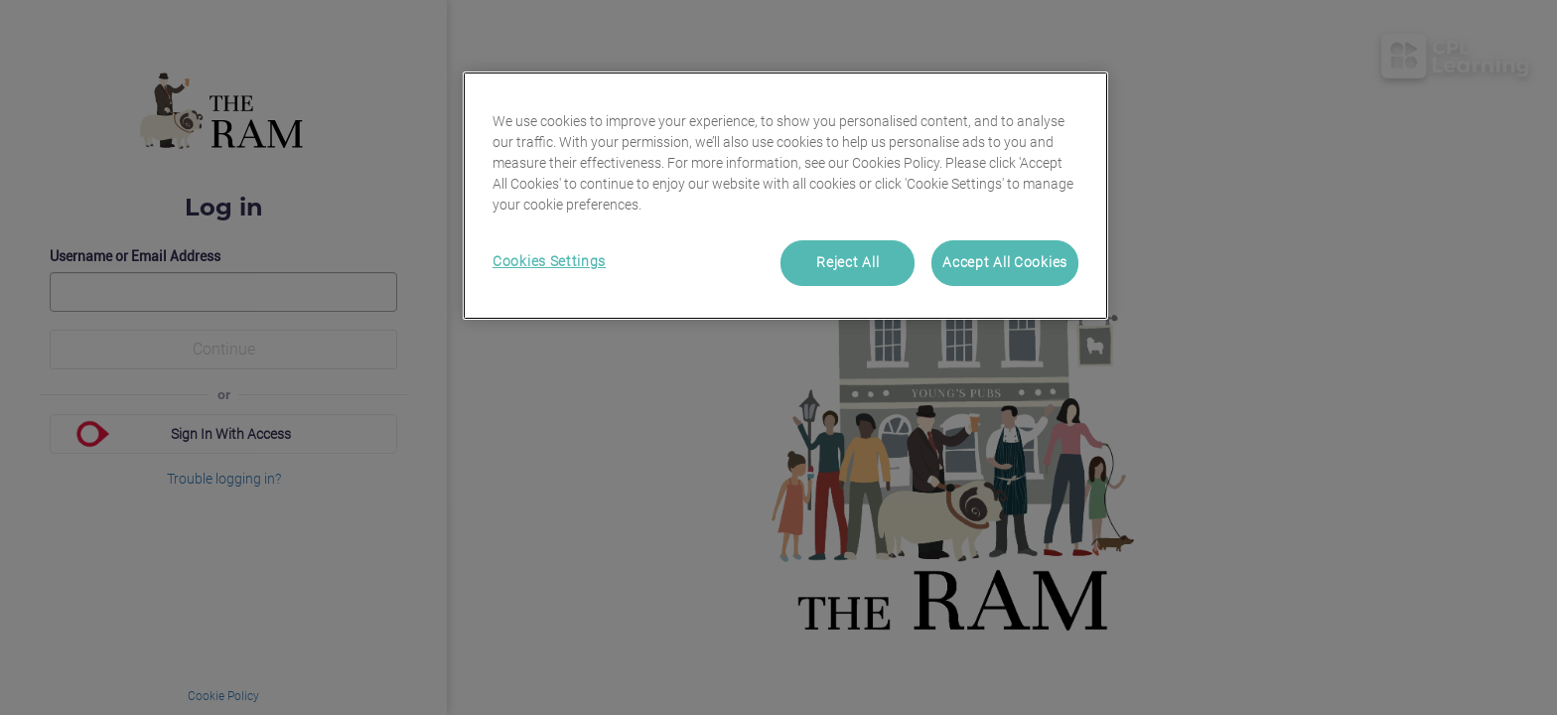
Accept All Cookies (1004, 262)
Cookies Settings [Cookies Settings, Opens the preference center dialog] (549, 261)
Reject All (847, 262)
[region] (785, 196)
